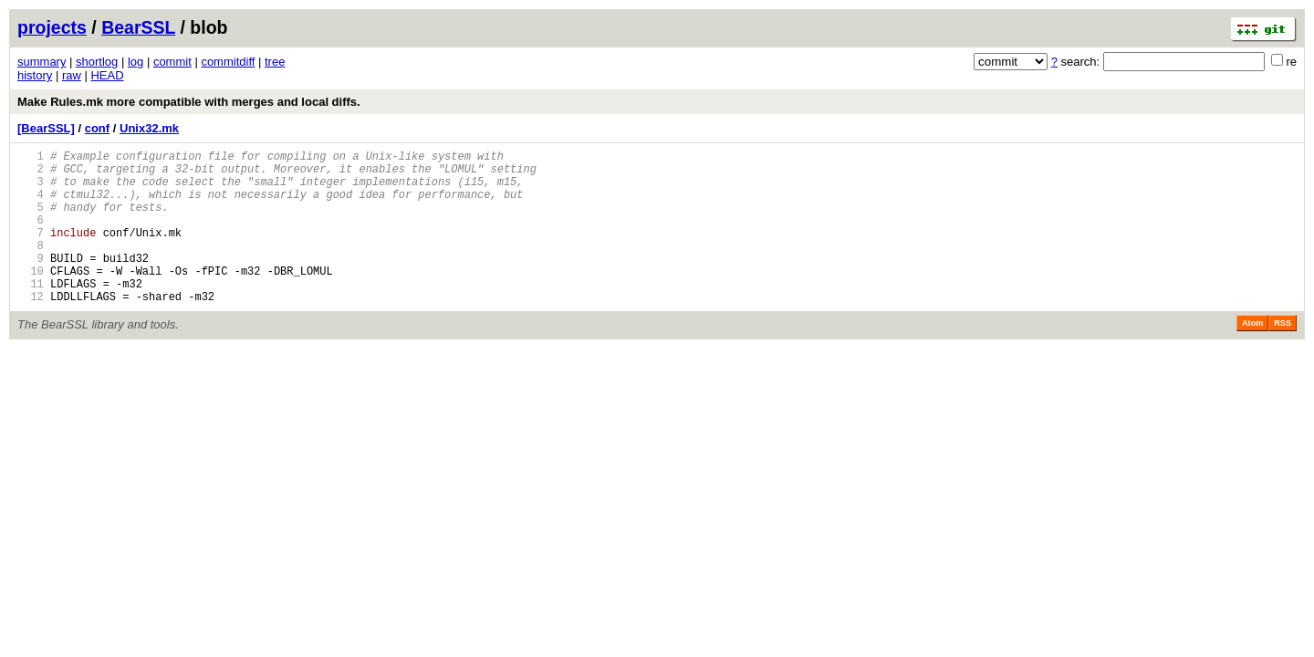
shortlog (97, 61)
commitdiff (228, 61)
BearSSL (138, 27)
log (135, 61)
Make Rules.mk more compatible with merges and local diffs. (188, 102)
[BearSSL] (46, 128)
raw (71, 75)
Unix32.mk (149, 128)
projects (52, 27)
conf (97, 128)
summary (41, 61)
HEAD (106, 75)
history (34, 75)
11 (30, 313)
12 (30, 329)
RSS (1282, 355)
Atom (1252, 355)
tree (275, 61)
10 (30, 298)
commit (172, 61)
